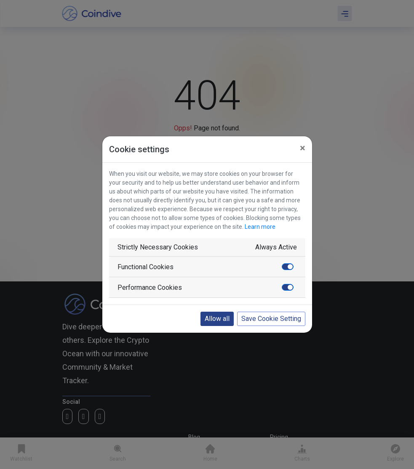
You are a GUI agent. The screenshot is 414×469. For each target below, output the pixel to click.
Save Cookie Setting (271, 319)
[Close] (302, 148)
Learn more (260, 226)
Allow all (217, 319)
